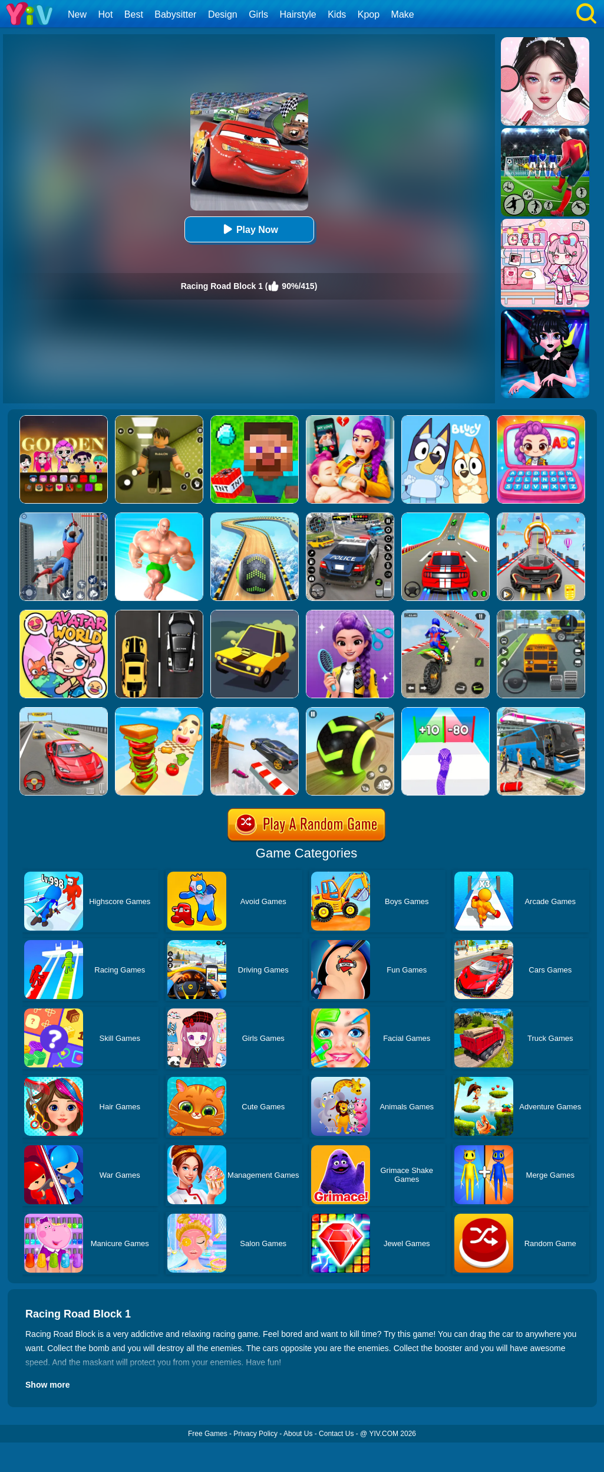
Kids (337, 14)
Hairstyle (298, 14)
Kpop (368, 14)
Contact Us (336, 1434)
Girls (258, 14)
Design (222, 14)
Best (133, 14)
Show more (47, 1384)
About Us (297, 1434)
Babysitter (175, 14)
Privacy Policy (255, 1434)
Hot (105, 14)
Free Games (207, 1434)
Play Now (249, 229)
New (77, 14)
